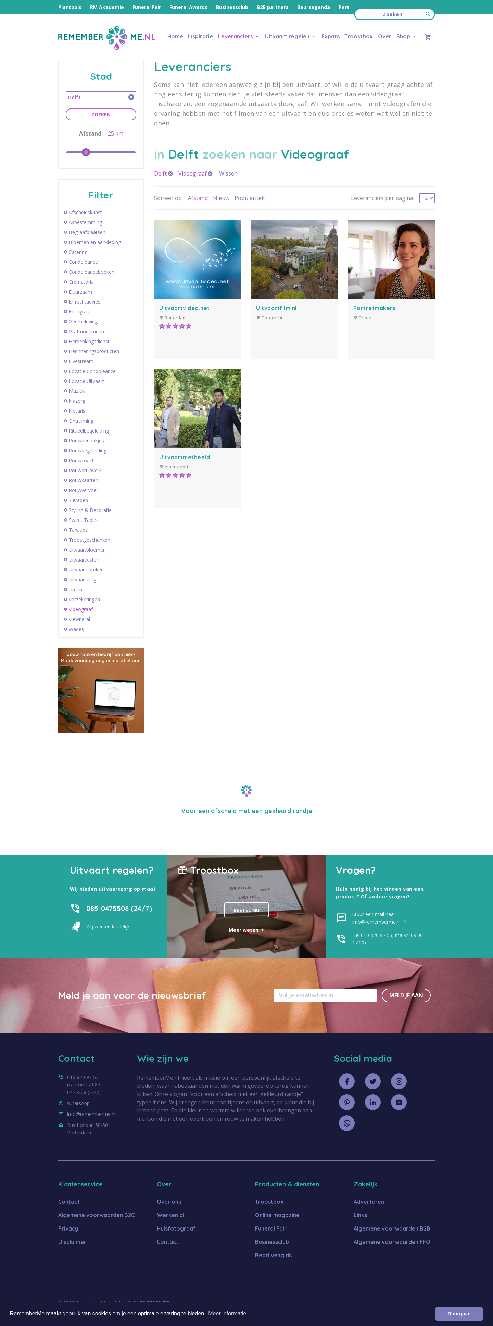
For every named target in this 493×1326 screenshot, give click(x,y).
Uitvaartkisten (84, 559)
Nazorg (77, 401)
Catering (78, 252)
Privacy (68, 1228)
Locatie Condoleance (92, 371)
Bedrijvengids (273, 1255)
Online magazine (277, 1215)
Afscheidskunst (85, 212)
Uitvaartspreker (86, 569)
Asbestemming (85, 222)
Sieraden (78, 500)
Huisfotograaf (176, 1228)
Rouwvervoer (83, 490)
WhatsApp (78, 1103)
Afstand (198, 198)
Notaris (77, 411)
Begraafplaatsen (87, 232)
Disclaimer (72, 1241)
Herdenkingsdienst (89, 341)
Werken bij (171, 1215)
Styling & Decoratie (90, 510)
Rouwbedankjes (86, 440)
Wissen (228, 173)
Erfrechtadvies (84, 301)
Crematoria (81, 282)
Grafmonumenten (89, 331)
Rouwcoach (82, 460)
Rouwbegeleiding (87, 450)
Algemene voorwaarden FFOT (394, 1241)
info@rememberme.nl (91, 1114)
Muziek (77, 391)
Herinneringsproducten (94, 351)
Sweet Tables (84, 520)
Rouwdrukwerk (85, 470)
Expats (330, 36)
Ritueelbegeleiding (89, 430)
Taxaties (78, 530)
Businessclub (232, 7)
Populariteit (250, 198)
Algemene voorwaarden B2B (392, 1228)
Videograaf (81, 609)
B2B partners (273, 7)
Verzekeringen (84, 599)
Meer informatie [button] (227, 1313)
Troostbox (358, 36)
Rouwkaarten (83, 480)
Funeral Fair (146, 7)
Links (360, 1215)
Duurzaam (80, 291)
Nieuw (221, 198)
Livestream (81, 361)
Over (384, 36)
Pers (344, 7)
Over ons (169, 1201)
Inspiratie (200, 36)
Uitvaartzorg (82, 579)
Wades (76, 629)
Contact (69, 1201)
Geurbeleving (83, 321)
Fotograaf (80, 311)
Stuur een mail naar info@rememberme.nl (379, 918)
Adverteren (369, 1201)
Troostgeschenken (89, 540)
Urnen (75, 589)
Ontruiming (81, 421)
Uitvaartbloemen (87, 550)
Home (175, 36)
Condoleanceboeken (91, 272)
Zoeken (101, 114)
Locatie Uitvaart (86, 381)
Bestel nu (246, 910)
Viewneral (79, 619)
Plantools (69, 7)
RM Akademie (107, 7)
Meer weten (247, 930)
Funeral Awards (188, 7)
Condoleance (83, 262)
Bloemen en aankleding (95, 242)
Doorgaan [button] (459, 1313)
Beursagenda (313, 7)
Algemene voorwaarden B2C (96, 1215)
